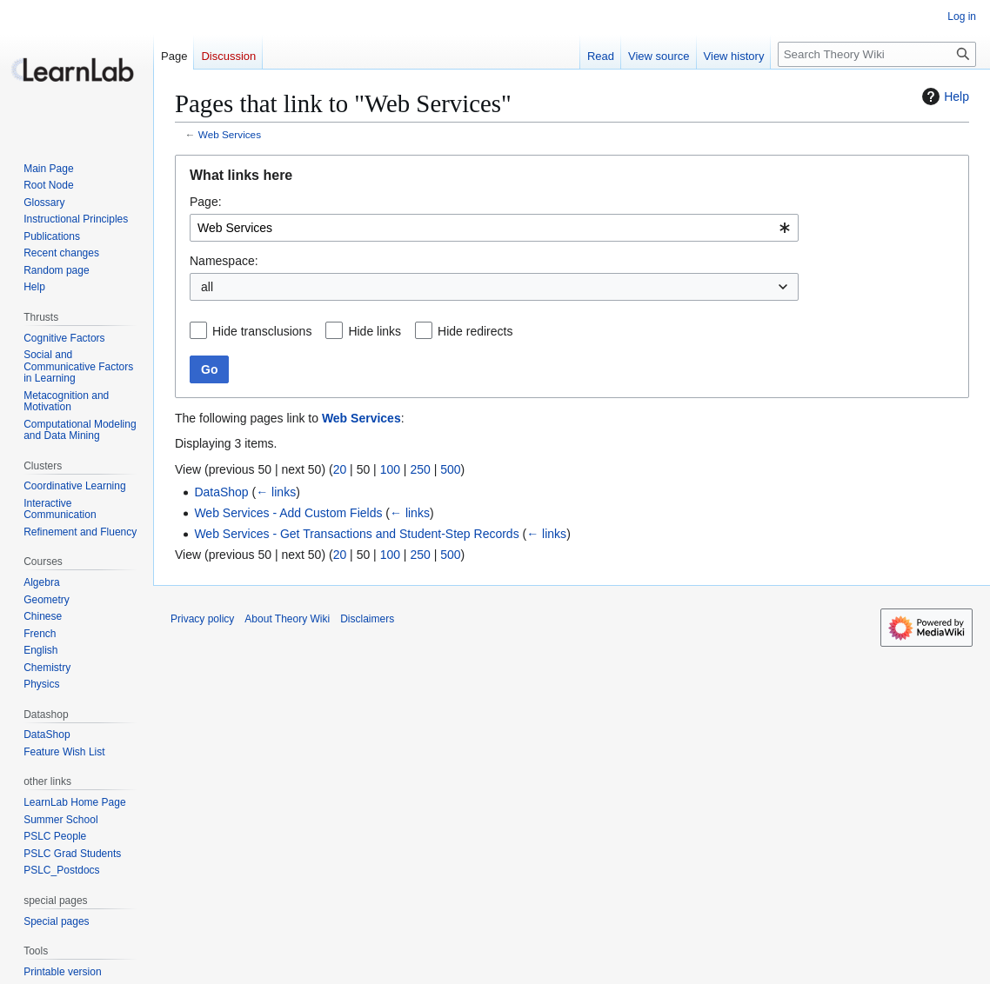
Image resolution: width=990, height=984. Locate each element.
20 (340, 469)
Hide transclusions (261, 331)
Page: (206, 202)
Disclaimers (367, 619)
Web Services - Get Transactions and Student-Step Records (356, 534)
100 (390, 469)
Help (943, 96)
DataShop (221, 492)
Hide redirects (475, 331)
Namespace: (224, 261)
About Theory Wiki (287, 619)
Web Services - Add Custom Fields (288, 513)
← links (276, 492)
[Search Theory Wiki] (877, 54)
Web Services (229, 134)
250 (420, 469)
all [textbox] (207, 287)
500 (450, 469)
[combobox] (494, 228)
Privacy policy (202, 619)
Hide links (374, 331)
